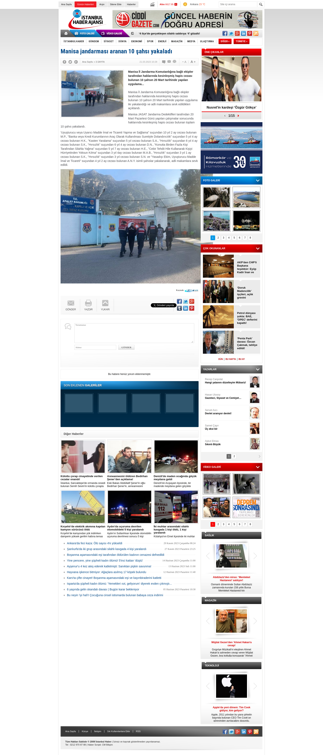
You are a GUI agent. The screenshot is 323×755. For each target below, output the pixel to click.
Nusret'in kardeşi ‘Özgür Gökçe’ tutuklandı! (231, 109)
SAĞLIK (209, 535)
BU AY (242, 359)
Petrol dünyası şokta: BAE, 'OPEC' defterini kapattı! (247, 317)
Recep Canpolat (226, 381)
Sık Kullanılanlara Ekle (118, 731)
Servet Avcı (226, 412)
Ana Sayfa (66, 4)
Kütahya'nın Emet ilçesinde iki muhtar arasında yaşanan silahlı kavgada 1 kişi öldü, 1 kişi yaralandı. (176, 531)
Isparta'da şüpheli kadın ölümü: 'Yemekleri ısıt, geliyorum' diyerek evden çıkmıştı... (119, 583)
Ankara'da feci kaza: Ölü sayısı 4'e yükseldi (94, 543)
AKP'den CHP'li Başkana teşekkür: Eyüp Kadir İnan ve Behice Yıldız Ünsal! (247, 267)
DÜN (220, 359)
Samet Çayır (226, 427)
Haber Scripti (94, 744)
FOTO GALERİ (211, 180)
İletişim (97, 731)
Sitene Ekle (116, 4)
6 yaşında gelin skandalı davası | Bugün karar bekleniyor (103, 589)
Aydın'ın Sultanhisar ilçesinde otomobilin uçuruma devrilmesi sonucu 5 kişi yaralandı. (129, 531)
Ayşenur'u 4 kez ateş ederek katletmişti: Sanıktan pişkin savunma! (109, 566)
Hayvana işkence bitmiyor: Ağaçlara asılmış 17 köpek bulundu (106, 572)
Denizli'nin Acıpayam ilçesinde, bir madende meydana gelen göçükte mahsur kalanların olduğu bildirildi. (176, 481)
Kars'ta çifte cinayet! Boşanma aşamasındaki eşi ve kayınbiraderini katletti (114, 577)
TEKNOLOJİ (212, 665)
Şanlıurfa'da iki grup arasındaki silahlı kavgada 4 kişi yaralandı (106, 549)
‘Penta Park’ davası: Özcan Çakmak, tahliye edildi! (247, 343)
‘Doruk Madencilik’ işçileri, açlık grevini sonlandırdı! (245, 292)
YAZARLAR (210, 369)
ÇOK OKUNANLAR (214, 248)
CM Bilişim (107, 744)
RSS (138, 731)
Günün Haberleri (85, 4)
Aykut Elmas (226, 443)
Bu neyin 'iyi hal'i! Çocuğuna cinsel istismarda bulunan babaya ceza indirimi (115, 595)
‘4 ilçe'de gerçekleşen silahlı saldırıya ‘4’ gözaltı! (169, 33)
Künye (85, 731)
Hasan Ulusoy (226, 396)
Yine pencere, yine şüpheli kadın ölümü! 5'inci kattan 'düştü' (105, 560)
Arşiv (101, 4)
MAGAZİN (210, 600)
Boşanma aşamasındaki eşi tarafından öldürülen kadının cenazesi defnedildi (115, 554)
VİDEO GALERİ (212, 467)
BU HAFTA (231, 359)
